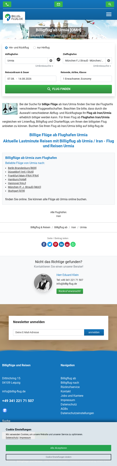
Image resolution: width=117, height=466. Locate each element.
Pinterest (55, 244)
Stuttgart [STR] (16, 190)
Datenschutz (69, 404)
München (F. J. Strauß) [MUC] (24, 187)
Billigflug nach (70, 382)
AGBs (64, 408)
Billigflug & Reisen (40, 35)
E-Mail (67, 244)
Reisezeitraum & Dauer (17, 72)
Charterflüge (61, 121)
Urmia (83, 35)
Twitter (49, 244)
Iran (73, 35)
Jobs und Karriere (72, 395)
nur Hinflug (43, 47)
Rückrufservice (70, 387)
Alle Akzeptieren (58, 448)
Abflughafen (11, 54)
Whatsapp (73, 244)
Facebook (44, 244)
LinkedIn (61, 244)
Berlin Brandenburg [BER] (22, 168)
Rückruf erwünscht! (70, 291)
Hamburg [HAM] (17, 179)
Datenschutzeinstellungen (77, 413)
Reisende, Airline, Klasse (73, 72)
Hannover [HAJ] (17, 183)
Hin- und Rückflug (19, 47)
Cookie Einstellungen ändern (58, 457)
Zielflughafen (70, 54)
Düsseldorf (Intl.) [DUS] (21, 171)
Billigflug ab (60, 35)
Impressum (68, 400)
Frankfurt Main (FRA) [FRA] (23, 175)
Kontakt (66, 391)
